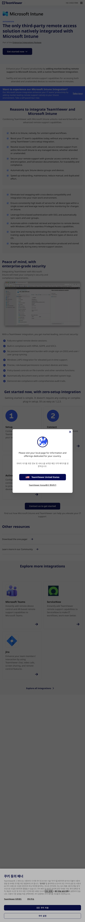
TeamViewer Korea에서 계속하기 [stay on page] (42, 485)
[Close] (70, 432)
